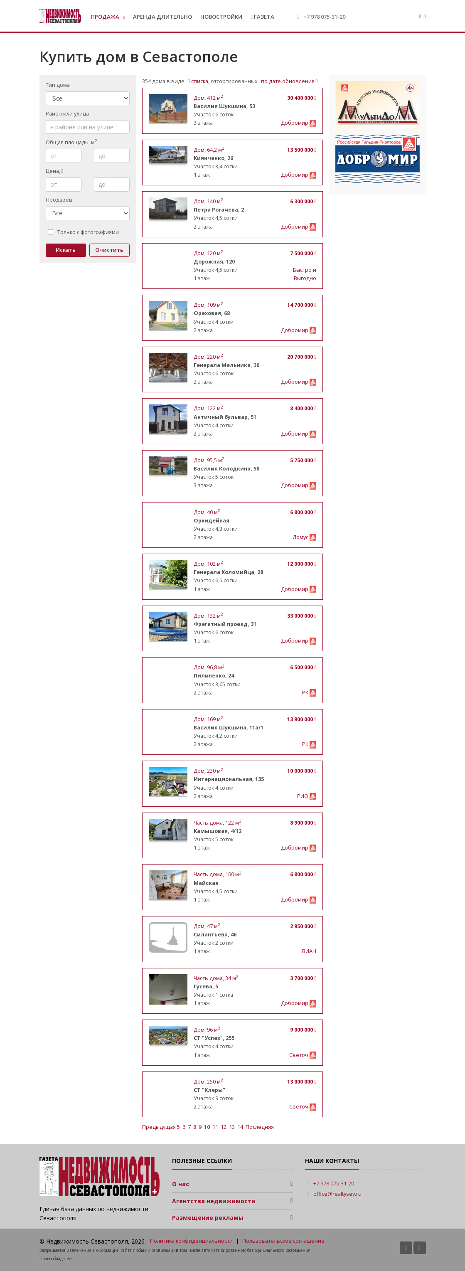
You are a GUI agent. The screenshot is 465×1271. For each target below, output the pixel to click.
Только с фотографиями (83, 232)
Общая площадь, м (71, 142)
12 (223, 1127)
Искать (66, 250)
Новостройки (221, 16)
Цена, (55, 171)
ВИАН (309, 951)
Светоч (299, 1055)
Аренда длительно (162, 16)
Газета (262, 16)
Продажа (106, 16)
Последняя (260, 1127)
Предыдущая (159, 1127)
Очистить (109, 250)
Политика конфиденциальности (191, 1240)
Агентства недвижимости (214, 1201)
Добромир (295, 122)
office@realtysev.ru (337, 1193)
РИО (303, 796)
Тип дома (58, 85)
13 (232, 1127)
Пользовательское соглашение (283, 1240)
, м (208, 97)
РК (306, 692)
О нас (180, 1184)
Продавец (59, 199)
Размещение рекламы (208, 1218)
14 (240, 1127)
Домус (301, 537)
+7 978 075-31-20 (324, 16)
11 (215, 1127)
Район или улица (67, 113)
